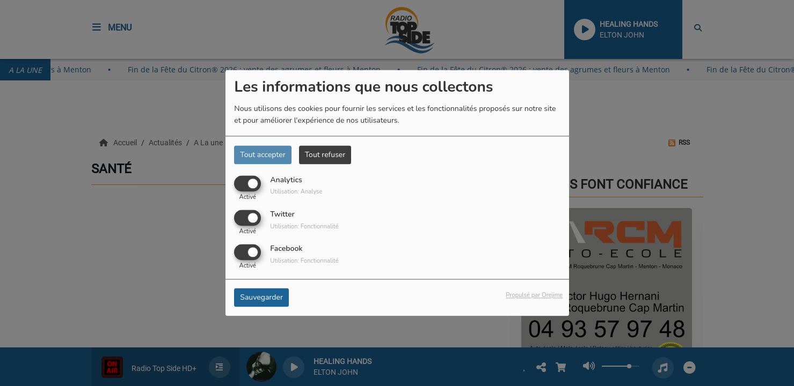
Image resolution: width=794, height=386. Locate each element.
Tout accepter (262, 155)
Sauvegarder (261, 298)
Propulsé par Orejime (534, 296)
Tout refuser (325, 155)
